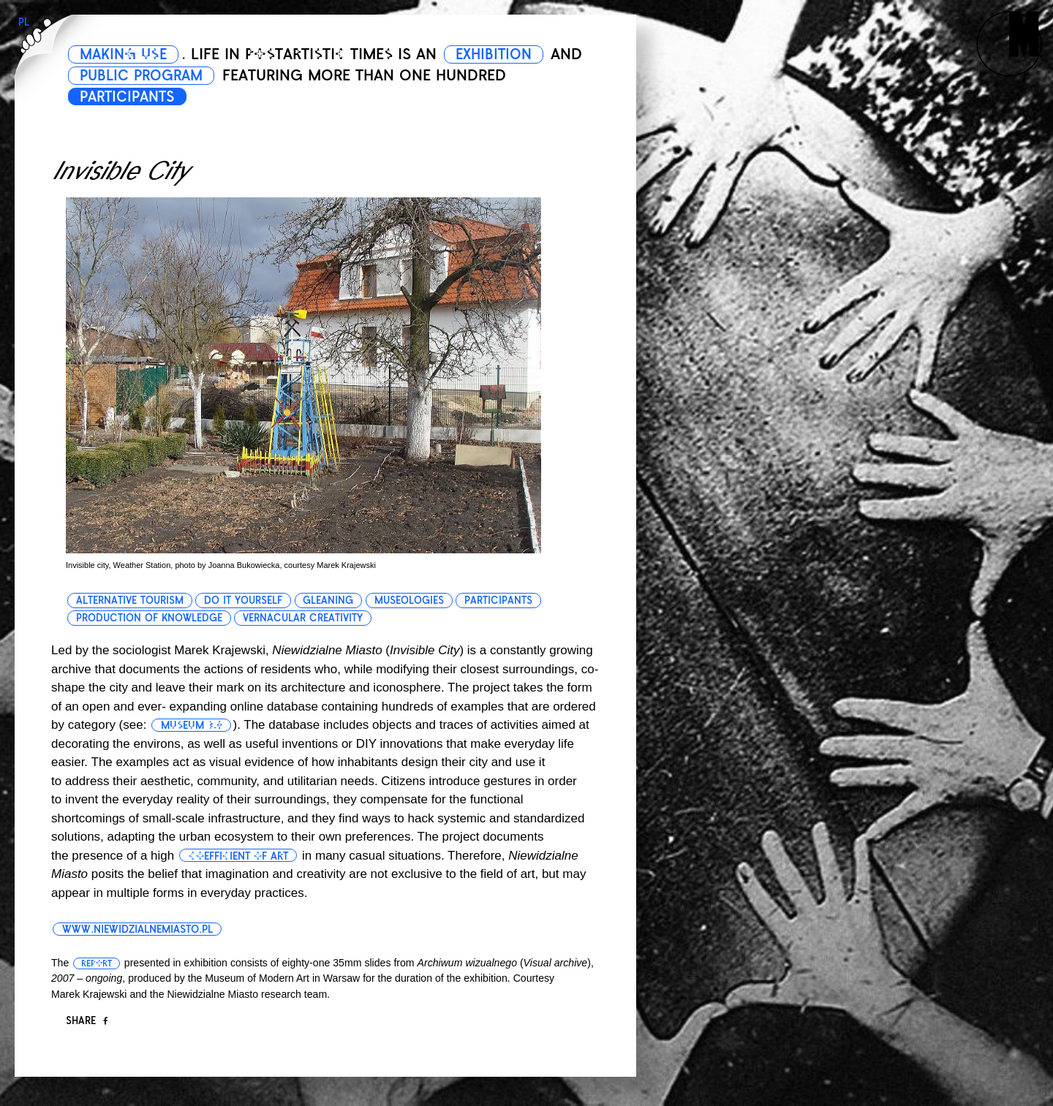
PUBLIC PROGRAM (183, 75)
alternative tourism (130, 600)
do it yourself (244, 600)
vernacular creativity (303, 618)
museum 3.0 (193, 725)
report (97, 963)
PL (23, 22)
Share (86, 1021)
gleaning (329, 600)
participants (501, 600)
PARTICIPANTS (132, 96)
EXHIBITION (505, 54)
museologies (410, 600)
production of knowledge (149, 618)
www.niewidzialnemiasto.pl (140, 929)
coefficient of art (240, 856)
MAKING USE (127, 54)
